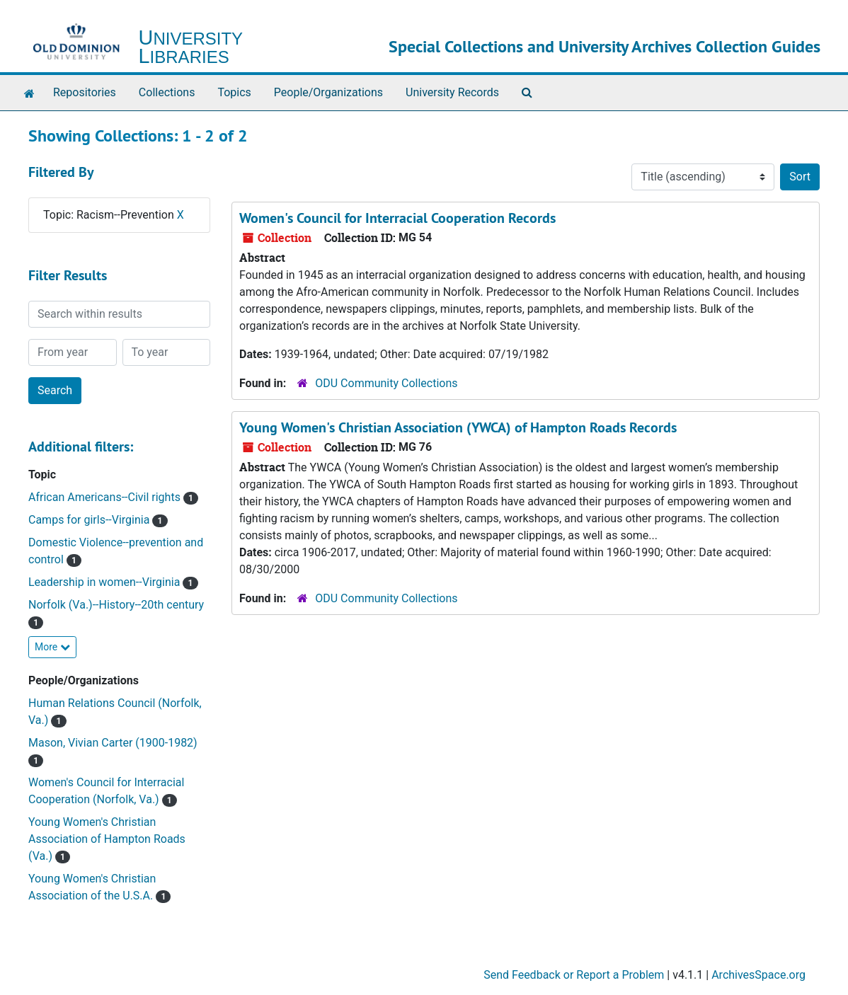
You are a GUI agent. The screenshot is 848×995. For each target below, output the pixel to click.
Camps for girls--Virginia (90, 520)
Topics (234, 92)
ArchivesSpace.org (758, 975)
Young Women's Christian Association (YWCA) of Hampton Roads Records (458, 427)
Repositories (84, 92)
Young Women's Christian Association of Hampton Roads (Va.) (106, 839)
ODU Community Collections (386, 383)
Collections (167, 92)
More (52, 646)
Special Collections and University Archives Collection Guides (604, 46)
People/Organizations (328, 92)
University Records (452, 92)
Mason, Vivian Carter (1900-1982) (112, 742)
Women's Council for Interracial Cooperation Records (397, 218)
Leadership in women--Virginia (105, 582)
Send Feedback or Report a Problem (573, 975)
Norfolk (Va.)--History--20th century (116, 604)
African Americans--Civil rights (105, 497)
